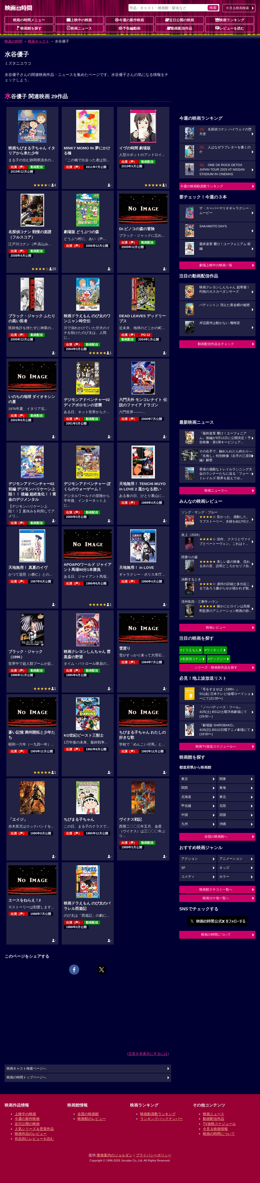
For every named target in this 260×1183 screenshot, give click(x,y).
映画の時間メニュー (29, 20)
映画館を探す (29, 28)
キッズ (224, 868)
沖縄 (222, 824)
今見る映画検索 (237, 8)
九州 (184, 824)
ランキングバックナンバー (161, 1119)
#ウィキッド (214, 650)
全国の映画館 (88, 1114)
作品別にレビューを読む (34, 1139)
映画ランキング (229, 19)
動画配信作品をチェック (216, 344)
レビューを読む (229, 28)
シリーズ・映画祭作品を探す (215, 667)
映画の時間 (13, 41)
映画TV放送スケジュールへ (216, 746)
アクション (189, 858)
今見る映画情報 (215, 1129)
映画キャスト (38, 41)
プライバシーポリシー (153, 1155)
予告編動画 (129, 28)
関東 (222, 779)
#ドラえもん (189, 650)
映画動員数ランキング (158, 1114)
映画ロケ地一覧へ (216, 898)
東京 (184, 779)
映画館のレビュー (91, 1119)
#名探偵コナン (191, 659)
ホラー (224, 876)
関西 (184, 788)
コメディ (187, 876)
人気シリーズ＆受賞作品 (34, 1129)
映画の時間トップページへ (26, 1077)
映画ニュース (79, 28)
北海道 (186, 797)
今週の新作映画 (129, 19)
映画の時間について (216, 934)
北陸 (222, 806)
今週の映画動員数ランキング (201, 186)
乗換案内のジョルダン (114, 1155)
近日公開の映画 (179, 19)
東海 (222, 788)
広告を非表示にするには (148, 1054)
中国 (184, 815)
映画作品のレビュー (31, 1134)
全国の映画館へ (216, 836)
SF (183, 868)
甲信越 (186, 806)
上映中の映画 (79, 19)
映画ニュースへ (216, 490)
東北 (222, 797)
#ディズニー (217, 659)
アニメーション (230, 858)
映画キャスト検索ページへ (26, 1068)
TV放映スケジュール (219, 1124)
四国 (222, 815)
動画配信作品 (179, 28)
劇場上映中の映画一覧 (215, 265)
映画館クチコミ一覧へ (215, 889)
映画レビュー (216, 627)
